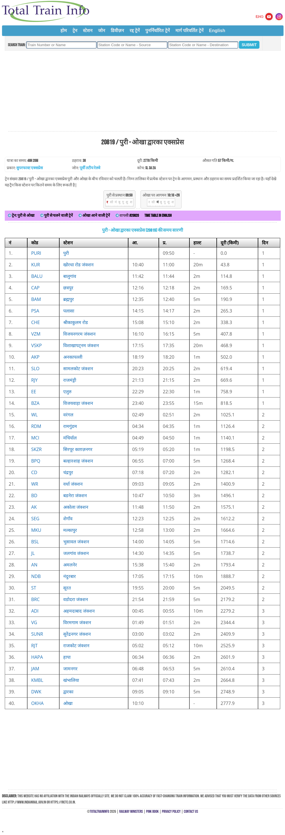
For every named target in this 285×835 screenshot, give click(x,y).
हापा (67, 657)
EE (33, 392)
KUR (35, 265)
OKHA (37, 703)
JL (33, 553)
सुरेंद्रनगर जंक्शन (77, 634)
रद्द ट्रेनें (135, 30)
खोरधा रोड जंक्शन (78, 265)
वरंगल (68, 415)
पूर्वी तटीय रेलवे (90, 168)
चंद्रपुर (68, 472)
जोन (101, 30)
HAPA (37, 657)
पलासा (68, 311)
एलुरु (67, 392)
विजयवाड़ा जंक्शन (78, 403)
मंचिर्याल (70, 438)
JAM (35, 669)
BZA (35, 403)
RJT (34, 645)
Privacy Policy (171, 811)
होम (63, 30)
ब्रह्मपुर (68, 299)
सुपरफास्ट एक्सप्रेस (29, 168)
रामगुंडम (70, 426)
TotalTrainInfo (99, 811)
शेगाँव (68, 518)
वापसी (127, 215)
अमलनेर (70, 565)
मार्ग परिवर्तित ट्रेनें (189, 30)
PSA (35, 311)
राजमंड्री (69, 380)
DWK (36, 692)
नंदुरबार (69, 576)
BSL (35, 542)
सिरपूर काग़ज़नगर (77, 449)
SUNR (37, 634)
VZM (35, 334)
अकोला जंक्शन (75, 507)
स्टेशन (87, 30)
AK (34, 507)
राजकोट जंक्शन (76, 645)
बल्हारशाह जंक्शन (78, 461)
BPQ (35, 461)
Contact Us (191, 811)
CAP (35, 288)
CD (34, 472)
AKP (35, 357)
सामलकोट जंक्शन (78, 368)
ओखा (68, 703)
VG (34, 622)
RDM (36, 426)
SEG (35, 518)
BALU (36, 276)
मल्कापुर (70, 530)
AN (34, 565)
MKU (36, 530)
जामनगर (70, 669)
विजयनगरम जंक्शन (79, 334)
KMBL (37, 680)
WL (34, 415)
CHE (35, 322)
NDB (36, 576)
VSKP (36, 345)
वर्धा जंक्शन (73, 484)
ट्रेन (75, 30)
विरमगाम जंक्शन (77, 622)
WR (34, 484)
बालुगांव (69, 276)
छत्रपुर (68, 288)
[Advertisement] (142, 91)
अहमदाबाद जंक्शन (79, 611)
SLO (35, 368)
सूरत (67, 588)
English (217, 30)
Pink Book (152, 811)
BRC (35, 599)
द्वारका (68, 692)
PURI (36, 253)
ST (33, 588)
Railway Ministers (131, 811)
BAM (36, 299)
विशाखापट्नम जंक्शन (81, 345)
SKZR (36, 449)
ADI (35, 611)
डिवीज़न (117, 30)
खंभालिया (71, 680)
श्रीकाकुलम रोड (75, 322)
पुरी (66, 253)
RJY (34, 380)
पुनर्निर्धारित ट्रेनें (157, 30)
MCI (35, 438)
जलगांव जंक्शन (76, 553)
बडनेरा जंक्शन (75, 495)
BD (34, 495)
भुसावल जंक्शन (76, 542)
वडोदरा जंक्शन (75, 599)
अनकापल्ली (72, 357)
